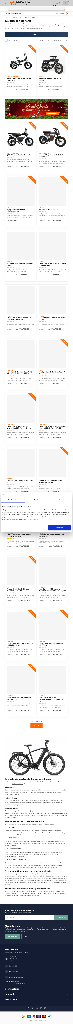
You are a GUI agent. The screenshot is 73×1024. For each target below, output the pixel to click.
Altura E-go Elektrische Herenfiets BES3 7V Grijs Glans (19, 535)
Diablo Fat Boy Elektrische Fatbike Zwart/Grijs (51, 156)
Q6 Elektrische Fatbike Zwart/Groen (20, 155)
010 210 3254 (13, 966)
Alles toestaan (59, 527)
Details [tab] (36, 500)
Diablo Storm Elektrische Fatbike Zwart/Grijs (19, 79)
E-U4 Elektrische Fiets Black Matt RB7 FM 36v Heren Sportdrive (19, 373)
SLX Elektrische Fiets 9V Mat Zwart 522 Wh (52, 318)
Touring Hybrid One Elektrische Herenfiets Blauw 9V (18, 590)
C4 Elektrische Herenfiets (48, 209)
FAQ (25, 936)
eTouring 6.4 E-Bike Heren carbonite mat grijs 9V (52, 535)
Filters (36, 34)
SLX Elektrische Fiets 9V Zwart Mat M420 (20, 264)
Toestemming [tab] (12, 500)
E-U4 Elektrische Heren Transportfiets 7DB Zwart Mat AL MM (51, 699)
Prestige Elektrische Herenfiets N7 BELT (52, 373)
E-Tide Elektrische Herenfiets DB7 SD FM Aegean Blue (52, 264)
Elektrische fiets (16, 17)
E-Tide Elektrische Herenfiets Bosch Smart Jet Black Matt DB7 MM (52, 427)
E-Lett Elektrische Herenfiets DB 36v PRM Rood (51, 644)
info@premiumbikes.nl (16, 977)
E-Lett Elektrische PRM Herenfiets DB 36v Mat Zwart (20, 644)
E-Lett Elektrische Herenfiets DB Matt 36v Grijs (19, 698)
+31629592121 (13, 972)
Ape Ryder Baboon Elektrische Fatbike (50, 79)
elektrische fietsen (17, 784)
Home (7, 17)
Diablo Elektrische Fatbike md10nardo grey (16, 210)
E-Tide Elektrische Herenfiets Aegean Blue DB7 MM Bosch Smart (19, 427)
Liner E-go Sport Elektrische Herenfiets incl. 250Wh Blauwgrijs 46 (52, 590)
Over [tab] (60, 500)
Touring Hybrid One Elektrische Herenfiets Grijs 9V (50, 481)
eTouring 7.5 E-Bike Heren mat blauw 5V (20, 481)
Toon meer (36, 725)
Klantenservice (12, 936)
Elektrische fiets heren (30, 17)
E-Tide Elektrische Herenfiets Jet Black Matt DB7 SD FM (19, 318)
